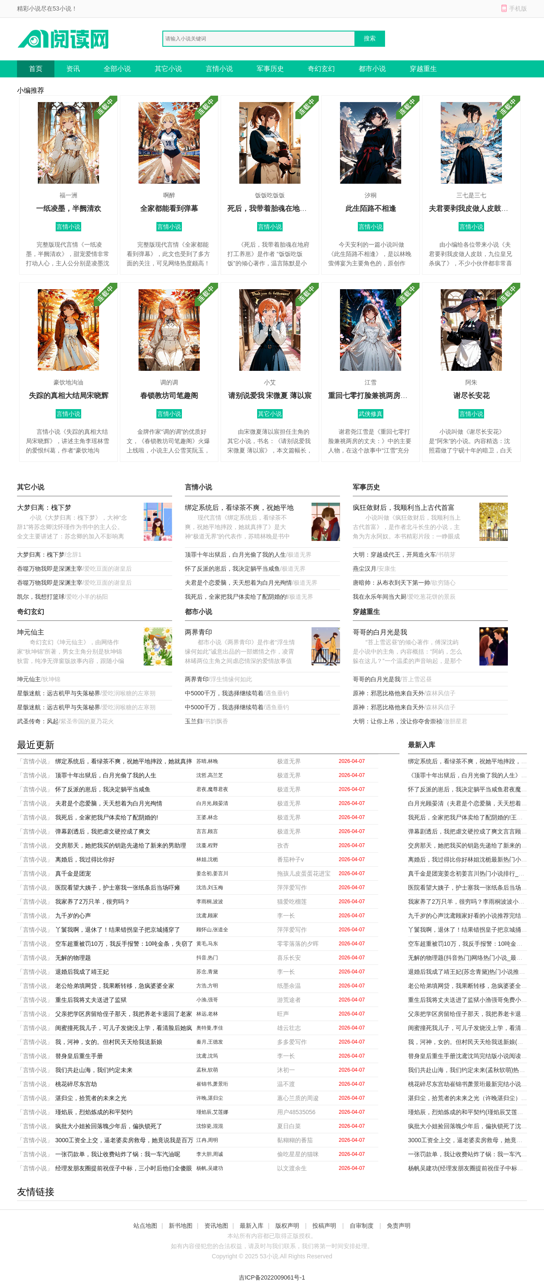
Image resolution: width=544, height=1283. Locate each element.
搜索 (370, 38)
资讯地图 (216, 1225)
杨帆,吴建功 (209, 1168)
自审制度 (362, 1225)
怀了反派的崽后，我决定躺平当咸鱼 (232, 568)
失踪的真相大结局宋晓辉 (68, 396)
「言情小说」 (35, 761)
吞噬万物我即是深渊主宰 (49, 568)
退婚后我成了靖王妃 (82, 971)
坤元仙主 (30, 632)
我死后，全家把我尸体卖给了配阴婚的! (236, 596)
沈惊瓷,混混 (209, 1126)
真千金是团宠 (73, 873)
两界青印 (198, 632)
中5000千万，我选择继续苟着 (224, 693)
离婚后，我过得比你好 (85, 859)
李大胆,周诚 (209, 1154)
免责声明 (399, 1225)
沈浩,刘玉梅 (209, 887)
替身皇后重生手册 (79, 1056)
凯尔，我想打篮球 (41, 596)
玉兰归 (194, 721)
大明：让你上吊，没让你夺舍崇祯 (397, 721)
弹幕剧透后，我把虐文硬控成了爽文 (102, 831)
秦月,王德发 (209, 1042)
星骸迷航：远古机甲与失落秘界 (58, 693)
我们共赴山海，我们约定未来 (94, 1070)
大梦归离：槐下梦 (44, 507)
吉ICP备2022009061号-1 (272, 1277)
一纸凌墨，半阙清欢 (68, 209)
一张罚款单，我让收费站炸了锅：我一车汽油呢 (117, 1154)
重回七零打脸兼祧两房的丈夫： (378, 396)
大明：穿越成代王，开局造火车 (394, 554)
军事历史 (270, 68)
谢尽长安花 (471, 396)
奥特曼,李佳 (209, 1028)
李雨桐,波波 (209, 902)
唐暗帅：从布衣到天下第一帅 (391, 582)
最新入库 (252, 1225)
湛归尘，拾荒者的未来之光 (91, 1098)
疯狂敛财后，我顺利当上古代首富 (404, 507)
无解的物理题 (73, 957)
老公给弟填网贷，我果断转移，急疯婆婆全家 (114, 985)
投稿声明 (324, 1225)
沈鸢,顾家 (207, 916)
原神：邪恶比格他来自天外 (388, 693)
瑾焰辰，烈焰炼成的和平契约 (94, 1112)
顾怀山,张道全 (212, 930)
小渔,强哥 (207, 1000)
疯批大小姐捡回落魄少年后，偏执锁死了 (108, 1126)
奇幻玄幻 (321, 68)
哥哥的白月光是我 (380, 632)
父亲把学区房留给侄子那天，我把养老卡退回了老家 (123, 1013)
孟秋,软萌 (207, 1070)
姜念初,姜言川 (212, 873)
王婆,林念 (207, 817)
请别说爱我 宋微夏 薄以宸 (270, 396)
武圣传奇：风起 (38, 721)
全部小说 (117, 68)
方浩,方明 (207, 986)
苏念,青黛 (207, 972)
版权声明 (287, 1225)
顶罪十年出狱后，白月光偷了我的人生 (235, 554)
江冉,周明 (207, 1140)
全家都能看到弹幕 (169, 209)
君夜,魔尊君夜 (212, 789)
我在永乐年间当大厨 (379, 596)
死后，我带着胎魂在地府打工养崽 (281, 209)
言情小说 (219, 68)
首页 (35, 68)
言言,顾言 (207, 831)
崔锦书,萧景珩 (212, 1084)
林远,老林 (207, 1014)
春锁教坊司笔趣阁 (169, 396)
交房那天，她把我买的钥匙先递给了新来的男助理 (120, 845)
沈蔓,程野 (207, 845)
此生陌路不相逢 (371, 209)
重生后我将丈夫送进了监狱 (91, 999)
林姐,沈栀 (207, 859)
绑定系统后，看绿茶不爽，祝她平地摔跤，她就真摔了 (239, 508)
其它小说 (168, 68)
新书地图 (181, 1225)
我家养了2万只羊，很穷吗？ (92, 901)
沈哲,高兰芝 (209, 775)
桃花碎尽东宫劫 (76, 1084)
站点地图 (145, 1225)
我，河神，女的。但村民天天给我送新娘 (108, 1041)
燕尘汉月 (365, 568)
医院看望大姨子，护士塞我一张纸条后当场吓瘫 (117, 887)
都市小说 (372, 68)
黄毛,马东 (207, 944)
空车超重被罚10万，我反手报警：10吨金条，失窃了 (124, 943)
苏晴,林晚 (207, 761)
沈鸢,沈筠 (207, 1056)
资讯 (73, 68)
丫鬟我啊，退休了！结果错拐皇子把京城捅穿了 (117, 929)
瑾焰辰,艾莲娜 (212, 1112)
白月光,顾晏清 (212, 803)
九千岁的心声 (73, 915)
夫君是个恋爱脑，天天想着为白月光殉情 (238, 582)
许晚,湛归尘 (209, 1098)
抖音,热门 (207, 958)
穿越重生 (423, 68)
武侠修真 (370, 413)
